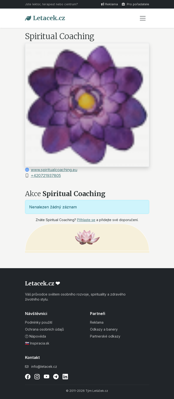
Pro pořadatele (135, 4)
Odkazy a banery (104, 329)
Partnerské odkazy (105, 336)
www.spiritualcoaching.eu (54, 169)
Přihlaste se (86, 220)
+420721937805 (46, 175)
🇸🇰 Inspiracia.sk (37, 343)
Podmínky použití (38, 322)
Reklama (109, 4)
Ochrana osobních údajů (44, 329)
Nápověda (35, 336)
